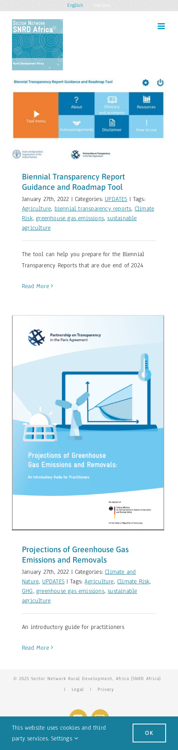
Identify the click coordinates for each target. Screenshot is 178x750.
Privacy (106, 689)
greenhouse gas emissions (70, 218)
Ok (149, 733)
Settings (64, 738)
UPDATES (116, 199)
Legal (78, 689)
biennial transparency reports (93, 209)
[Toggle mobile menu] (162, 26)
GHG (27, 591)
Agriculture (36, 209)
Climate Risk (133, 581)
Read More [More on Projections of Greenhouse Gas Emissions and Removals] (35, 648)
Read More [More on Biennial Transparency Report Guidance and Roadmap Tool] (35, 286)
